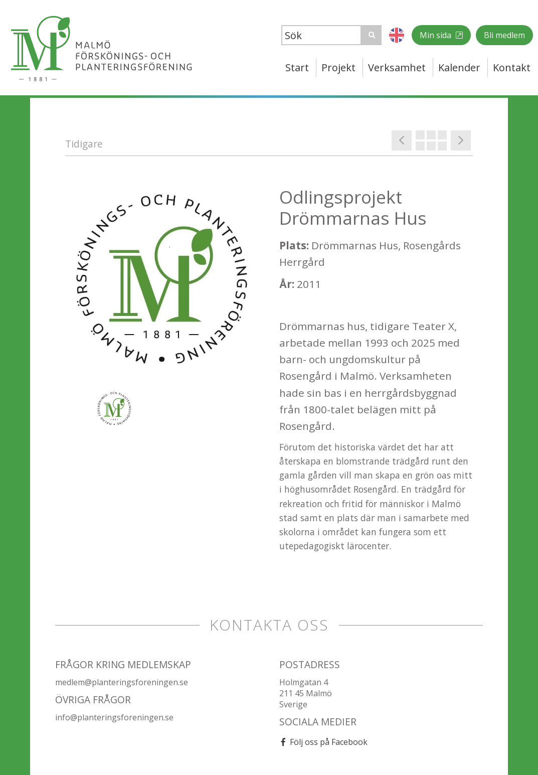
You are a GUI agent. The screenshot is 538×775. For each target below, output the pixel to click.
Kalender (459, 67)
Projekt (338, 67)
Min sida (436, 35)
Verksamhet (397, 67)
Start (297, 67)
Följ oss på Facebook (329, 741)
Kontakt (511, 67)
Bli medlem (504, 35)
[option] (162, 283)
